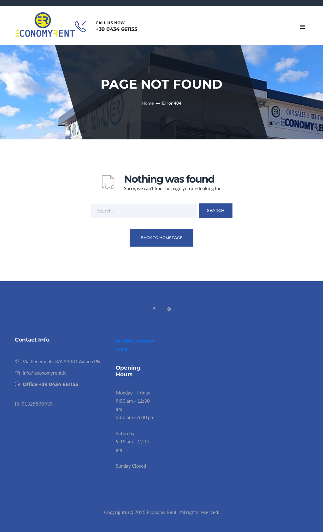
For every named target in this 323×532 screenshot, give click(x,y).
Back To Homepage (161, 237)
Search (216, 210)
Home (148, 103)
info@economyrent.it (44, 373)
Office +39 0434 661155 (50, 384)
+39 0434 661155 (117, 29)
